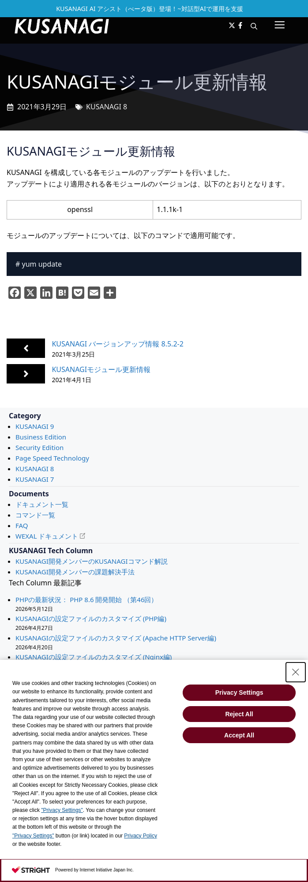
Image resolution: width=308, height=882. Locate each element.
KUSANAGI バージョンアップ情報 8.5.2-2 (117, 344)
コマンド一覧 (35, 514)
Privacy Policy (140, 836)
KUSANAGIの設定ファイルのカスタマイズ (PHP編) (90, 618)
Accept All (239, 735)
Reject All (239, 714)
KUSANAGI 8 (106, 107)
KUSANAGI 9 (34, 426)
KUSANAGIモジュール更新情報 (101, 369)
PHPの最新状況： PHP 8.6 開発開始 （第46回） (86, 599)
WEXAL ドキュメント (46, 536)
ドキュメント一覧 (41, 504)
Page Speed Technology (52, 458)
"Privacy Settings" (62, 810)
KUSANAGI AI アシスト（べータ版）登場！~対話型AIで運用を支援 (149, 8)
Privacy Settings (239, 692)
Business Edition (40, 436)
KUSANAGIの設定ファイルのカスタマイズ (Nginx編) (93, 656)
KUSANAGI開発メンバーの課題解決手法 (75, 571)
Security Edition (39, 447)
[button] (254, 26)
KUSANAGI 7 (34, 479)
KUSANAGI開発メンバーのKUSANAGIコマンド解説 (91, 561)
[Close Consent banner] (295, 672)
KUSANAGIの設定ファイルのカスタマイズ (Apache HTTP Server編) (115, 637)
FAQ (21, 525)
